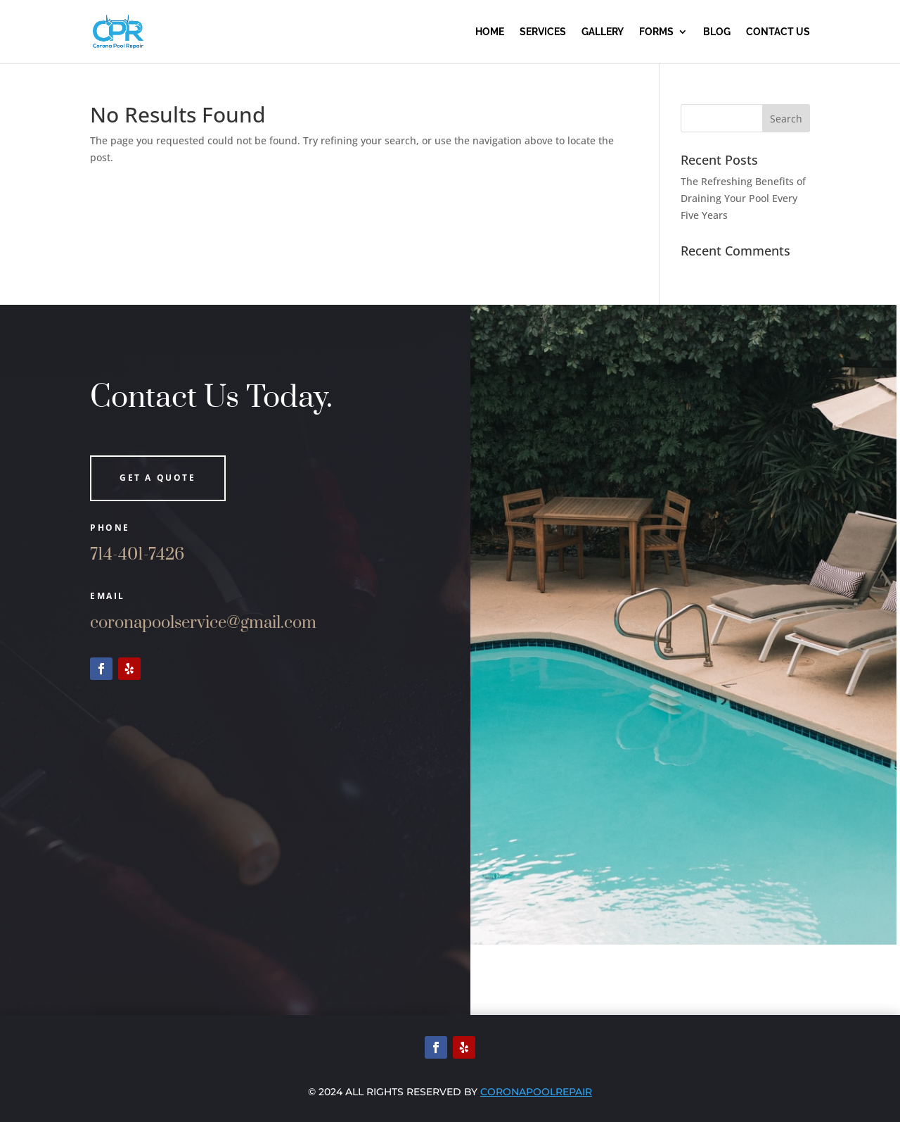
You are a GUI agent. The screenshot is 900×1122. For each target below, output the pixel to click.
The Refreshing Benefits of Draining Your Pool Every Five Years (743, 198)
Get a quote (158, 478)
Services (543, 32)
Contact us (778, 32)
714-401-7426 (137, 554)
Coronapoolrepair (536, 1091)
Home (489, 32)
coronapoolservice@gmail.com (203, 623)
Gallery (602, 32)
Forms (656, 32)
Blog (717, 32)
